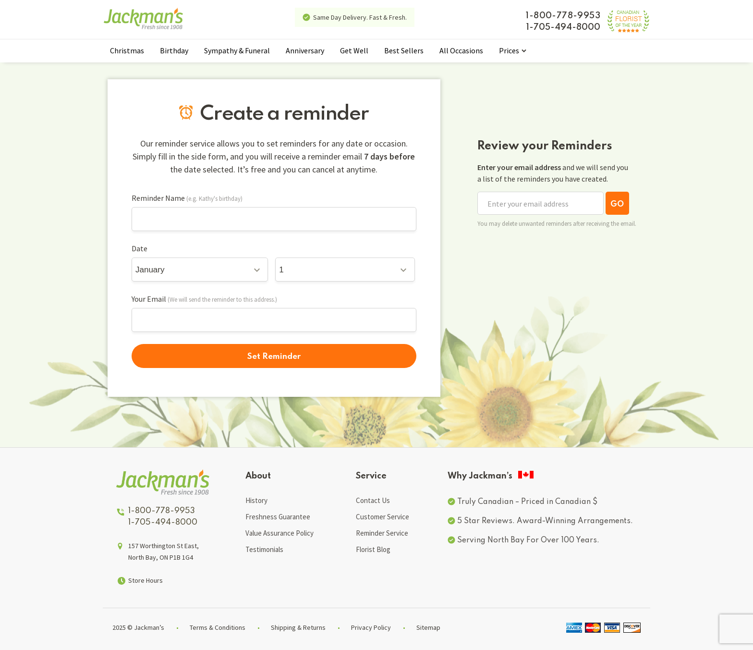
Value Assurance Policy (279, 533)
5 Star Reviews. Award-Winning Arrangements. (545, 521)
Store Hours (145, 580)
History (256, 500)
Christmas (127, 50)
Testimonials (264, 549)
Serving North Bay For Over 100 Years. (528, 540)
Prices (509, 50)
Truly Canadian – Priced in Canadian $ (527, 502)
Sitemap (428, 627)
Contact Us (373, 500)
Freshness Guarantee (277, 516)
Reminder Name (158, 198)
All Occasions (461, 50)
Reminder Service (382, 533)
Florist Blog (373, 549)
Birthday (174, 50)
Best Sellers (404, 50)
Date (139, 248)
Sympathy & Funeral (237, 50)
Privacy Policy (371, 627)
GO (617, 204)
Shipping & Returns (298, 627)
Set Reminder (274, 357)
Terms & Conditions (217, 627)
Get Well (354, 50)
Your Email (149, 299)
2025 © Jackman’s (138, 627)
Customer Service (382, 516)
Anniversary (305, 50)
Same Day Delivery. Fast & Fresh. (360, 17)
